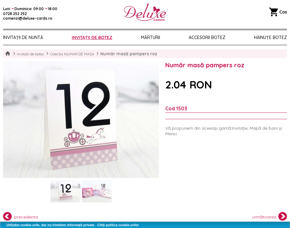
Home (8, 54)
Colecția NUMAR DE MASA (72, 54)
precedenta (20, 216)
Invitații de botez (92, 37)
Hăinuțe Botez (270, 37)
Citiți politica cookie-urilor (118, 225)
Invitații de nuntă (23, 37)
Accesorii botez (207, 37)
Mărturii (150, 37)
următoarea (269, 216)
